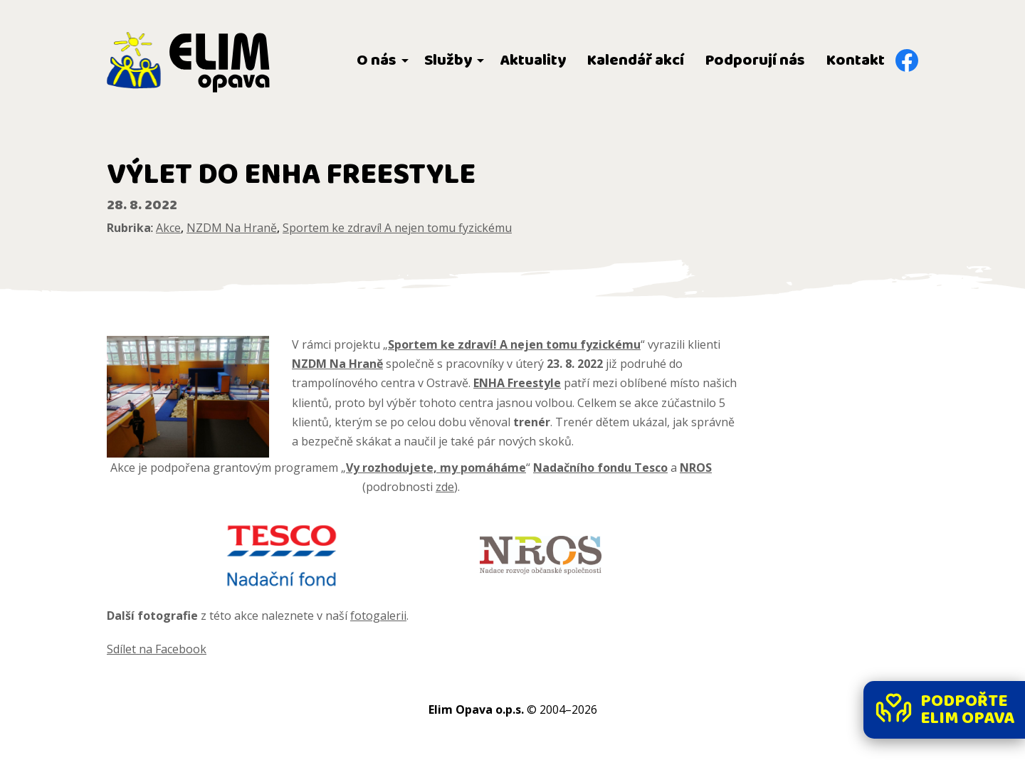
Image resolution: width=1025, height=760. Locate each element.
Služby (448, 60)
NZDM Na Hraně (231, 228)
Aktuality (533, 60)
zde (445, 487)
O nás (376, 60)
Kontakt (855, 60)
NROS (696, 467)
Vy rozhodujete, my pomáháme (436, 467)
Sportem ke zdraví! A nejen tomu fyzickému (397, 228)
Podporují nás (755, 60)
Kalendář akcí (635, 60)
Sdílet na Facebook (156, 649)
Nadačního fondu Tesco (600, 467)
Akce (168, 228)
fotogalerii (378, 615)
